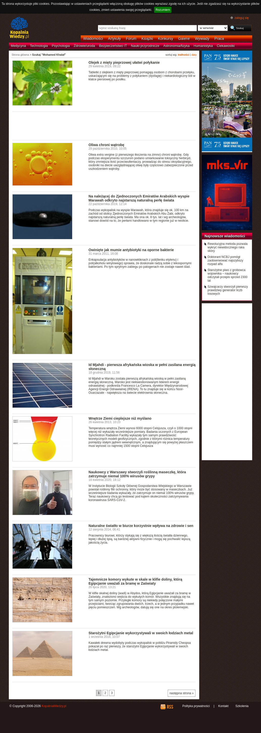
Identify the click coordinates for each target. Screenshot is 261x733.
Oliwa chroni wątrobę (106, 145)
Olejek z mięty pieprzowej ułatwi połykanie (124, 62)
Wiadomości (93, 39)
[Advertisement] (104, 125)
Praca (219, 39)
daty (194, 54)
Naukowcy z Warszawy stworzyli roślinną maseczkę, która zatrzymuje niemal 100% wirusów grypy (137, 474)
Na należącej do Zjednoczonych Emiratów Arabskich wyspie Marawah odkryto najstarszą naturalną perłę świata (139, 198)
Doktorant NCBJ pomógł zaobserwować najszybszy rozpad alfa (225, 260)
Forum (131, 39)
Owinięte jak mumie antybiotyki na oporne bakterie (131, 250)
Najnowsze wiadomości (225, 236)
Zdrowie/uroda (84, 46)
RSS (169, 706)
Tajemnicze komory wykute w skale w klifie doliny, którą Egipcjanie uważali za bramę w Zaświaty (135, 581)
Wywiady (202, 39)
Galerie (184, 39)
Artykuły (114, 39)
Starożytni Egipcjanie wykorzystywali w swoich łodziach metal (141, 633)
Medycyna (18, 46)
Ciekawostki (226, 46)
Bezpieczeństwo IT (113, 46)
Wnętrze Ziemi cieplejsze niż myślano (120, 418)
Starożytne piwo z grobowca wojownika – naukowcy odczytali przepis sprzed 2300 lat (227, 275)
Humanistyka (203, 46)
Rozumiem (163, 10)
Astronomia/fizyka (176, 46)
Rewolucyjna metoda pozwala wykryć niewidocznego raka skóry (228, 247)
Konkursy (165, 39)
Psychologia (61, 46)
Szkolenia (241, 706)
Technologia (39, 46)
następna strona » (181, 693)
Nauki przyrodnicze (145, 46)
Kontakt (223, 706)
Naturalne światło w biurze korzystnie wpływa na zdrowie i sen (141, 526)
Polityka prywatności (196, 706)
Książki (147, 39)
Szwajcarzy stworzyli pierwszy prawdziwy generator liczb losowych (228, 290)
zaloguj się (242, 18)
